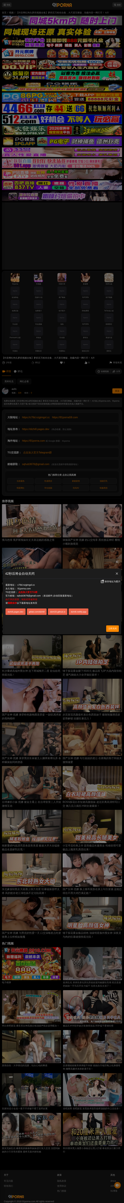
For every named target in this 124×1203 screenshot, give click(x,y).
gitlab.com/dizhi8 (37, 612)
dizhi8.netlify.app (78, 612)
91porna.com (24, 588)
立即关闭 (112, 628)
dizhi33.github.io (57, 612)
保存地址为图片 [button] (110, 581)
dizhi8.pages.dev (15, 612)
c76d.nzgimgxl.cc (26, 585)
